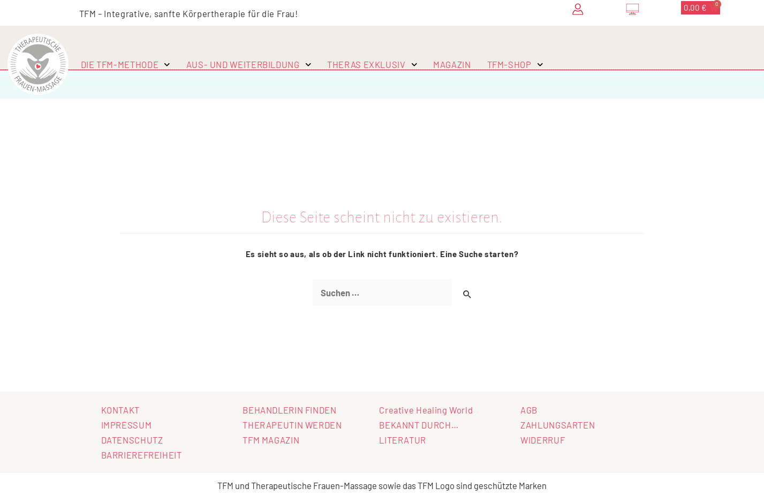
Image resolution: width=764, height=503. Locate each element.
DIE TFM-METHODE (125, 64)
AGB (529, 409)
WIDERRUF (542, 439)
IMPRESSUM (126, 424)
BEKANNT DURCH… (418, 424)
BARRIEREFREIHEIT (141, 454)
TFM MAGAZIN (271, 439)
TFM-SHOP (515, 64)
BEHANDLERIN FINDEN (289, 409)
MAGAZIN (452, 64)
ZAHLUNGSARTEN (557, 424)
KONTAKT (120, 409)
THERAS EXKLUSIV (372, 64)
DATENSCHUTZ (132, 439)
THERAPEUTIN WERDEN (292, 424)
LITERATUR (402, 439)
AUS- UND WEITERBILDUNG (248, 64)
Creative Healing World (426, 409)
